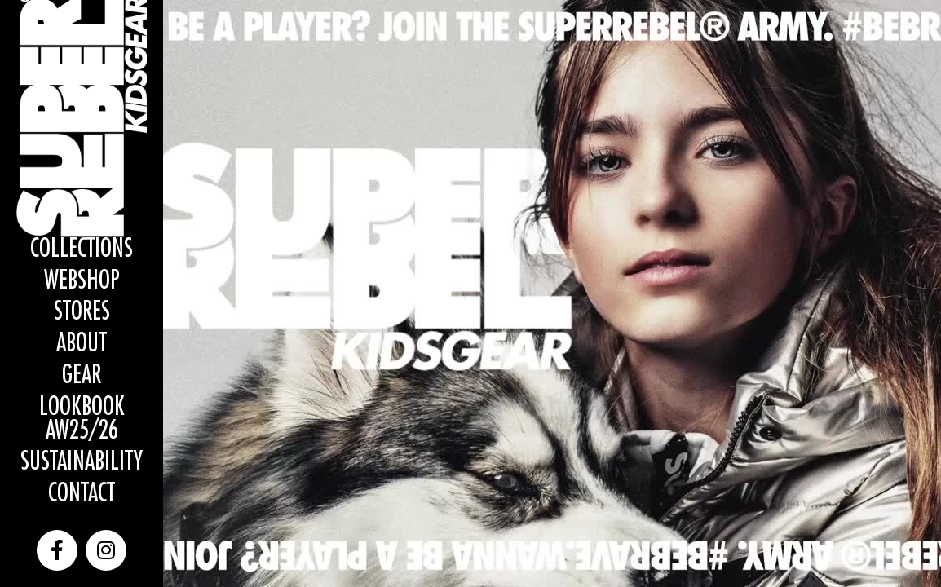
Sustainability (81, 462)
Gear (81, 375)
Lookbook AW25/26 (82, 419)
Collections (81, 249)
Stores (82, 312)
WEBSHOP (82, 281)
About (81, 343)
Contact (81, 493)
